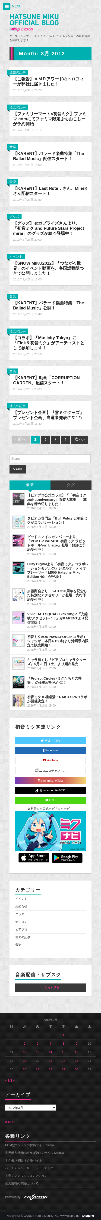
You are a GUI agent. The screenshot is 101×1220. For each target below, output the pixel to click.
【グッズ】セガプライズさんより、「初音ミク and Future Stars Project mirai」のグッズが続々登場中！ (48, 228)
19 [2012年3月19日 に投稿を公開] (24, 1060)
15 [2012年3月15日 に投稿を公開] (63, 1052)
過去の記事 (17, 72)
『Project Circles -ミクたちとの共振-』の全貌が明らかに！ (54, 680)
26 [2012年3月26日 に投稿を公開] (24, 1069)
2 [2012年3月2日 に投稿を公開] (76, 1035)
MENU (11, 6)
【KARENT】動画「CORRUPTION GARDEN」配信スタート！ (46, 380)
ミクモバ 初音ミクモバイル (23, 1160)
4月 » (11, 1080)
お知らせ (21, 906)
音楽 (12, 147)
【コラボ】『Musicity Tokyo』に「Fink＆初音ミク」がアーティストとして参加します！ (48, 342)
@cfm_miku (50, 740)
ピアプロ (21, 929)
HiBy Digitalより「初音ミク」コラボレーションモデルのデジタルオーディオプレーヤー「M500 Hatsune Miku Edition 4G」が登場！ (57, 570)
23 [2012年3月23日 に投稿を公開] (76, 1060)
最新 (30, 485)
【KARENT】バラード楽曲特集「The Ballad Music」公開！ (48, 305)
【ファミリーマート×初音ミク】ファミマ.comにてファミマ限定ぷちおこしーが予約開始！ (49, 119)
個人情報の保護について (21, 1183)
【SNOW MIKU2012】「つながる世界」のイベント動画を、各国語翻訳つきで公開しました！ (48, 268)
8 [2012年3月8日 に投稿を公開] (63, 1043)
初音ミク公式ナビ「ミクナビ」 (50, 808)
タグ (71, 485)
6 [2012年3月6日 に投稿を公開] (37, 1043)
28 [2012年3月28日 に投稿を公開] (50, 1069)
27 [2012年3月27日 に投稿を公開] (37, 1069)
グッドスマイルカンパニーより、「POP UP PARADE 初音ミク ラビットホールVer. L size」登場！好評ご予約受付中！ (56, 543)
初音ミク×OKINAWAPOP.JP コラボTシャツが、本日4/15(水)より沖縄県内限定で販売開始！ (57, 641)
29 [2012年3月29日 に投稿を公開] (63, 1069)
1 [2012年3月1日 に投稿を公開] (63, 1035)
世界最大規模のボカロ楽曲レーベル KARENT (35, 1152)
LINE (50, 800)
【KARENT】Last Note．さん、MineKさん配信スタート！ (50, 191)
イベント (15, 256)
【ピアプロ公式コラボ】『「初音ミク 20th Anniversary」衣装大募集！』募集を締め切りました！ (57, 499)
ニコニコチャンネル (50, 770)
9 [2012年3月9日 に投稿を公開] (76, 1043)
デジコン (21, 922)
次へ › (80, 440)
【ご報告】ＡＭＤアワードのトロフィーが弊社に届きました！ (48, 81)
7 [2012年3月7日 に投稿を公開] (50, 1043)
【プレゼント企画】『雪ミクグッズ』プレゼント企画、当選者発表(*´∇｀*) (48, 415)
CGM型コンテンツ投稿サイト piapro (29, 1145)
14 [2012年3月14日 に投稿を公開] (50, 1052)
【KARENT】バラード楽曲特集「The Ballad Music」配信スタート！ (48, 156)
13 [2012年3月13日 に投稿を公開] (37, 1052)
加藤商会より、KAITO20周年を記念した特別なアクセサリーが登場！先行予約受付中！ (57, 595)
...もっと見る (50, 987)
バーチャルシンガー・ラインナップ (29, 1168)
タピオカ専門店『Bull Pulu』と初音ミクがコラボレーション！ (57, 520)
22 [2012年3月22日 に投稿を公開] (63, 1060)
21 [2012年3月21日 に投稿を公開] (50, 1060)
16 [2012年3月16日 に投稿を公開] (76, 1052)
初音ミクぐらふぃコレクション (26, 1175)
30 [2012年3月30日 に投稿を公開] (76, 1069)
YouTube (50, 760)
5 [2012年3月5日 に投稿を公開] (24, 1043)
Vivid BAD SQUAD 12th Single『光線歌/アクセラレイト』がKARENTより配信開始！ (57, 618)
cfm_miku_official (50, 780)
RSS (9, 1122)
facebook (50, 750)
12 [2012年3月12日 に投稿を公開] (24, 1052)
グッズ (14, 216)
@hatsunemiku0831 (50, 791)
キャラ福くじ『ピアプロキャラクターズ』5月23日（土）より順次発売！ (56, 662)
